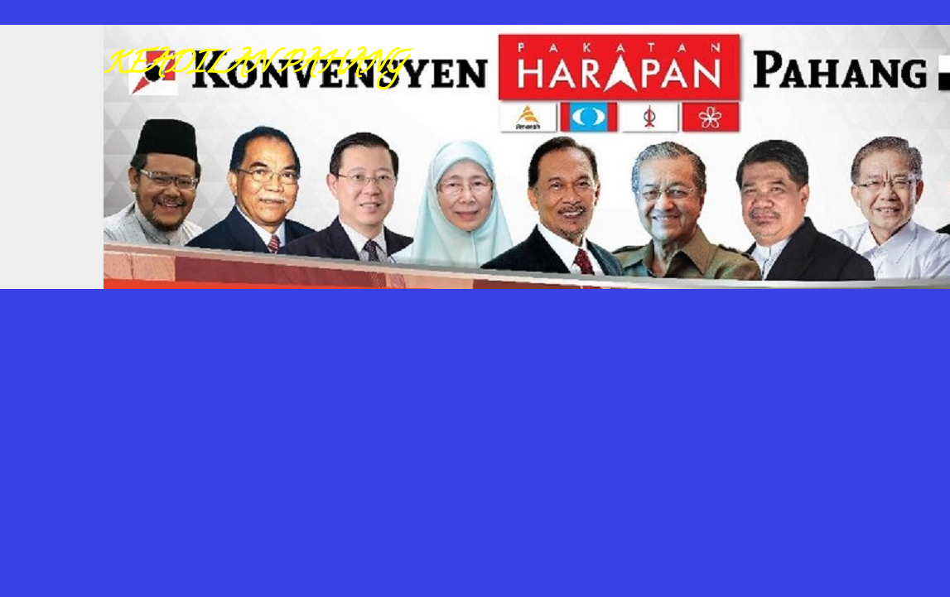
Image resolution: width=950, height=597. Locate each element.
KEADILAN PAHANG (253, 66)
